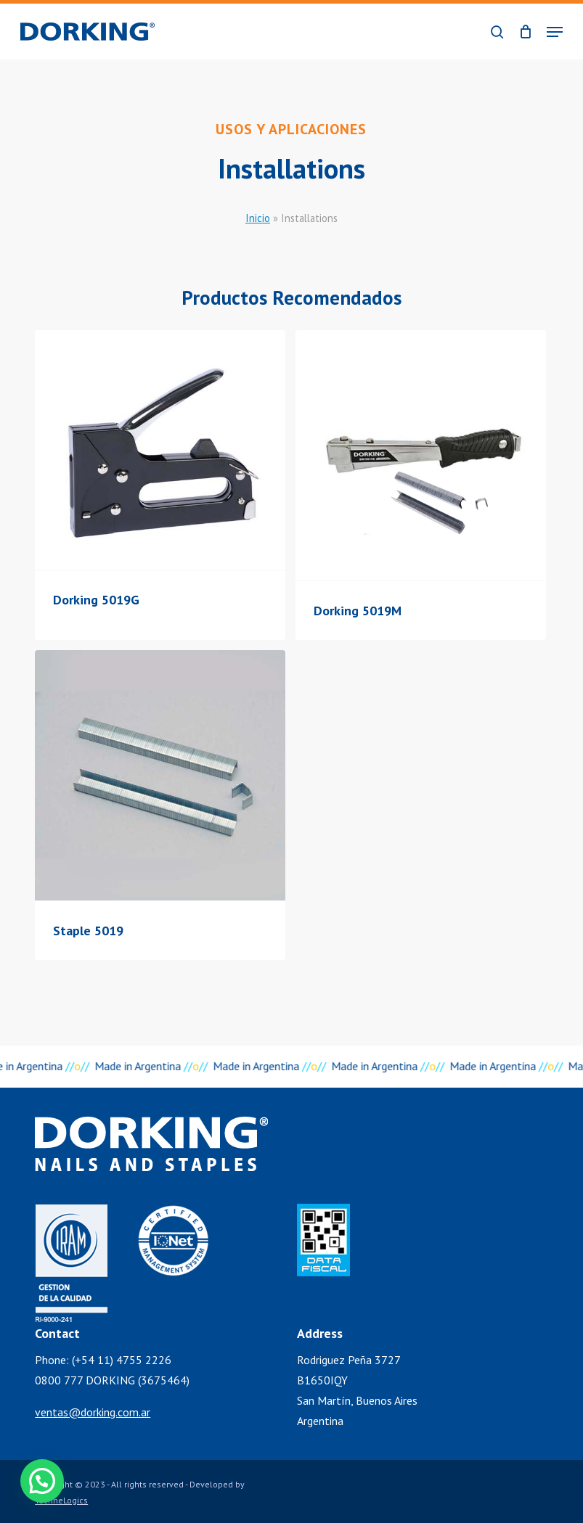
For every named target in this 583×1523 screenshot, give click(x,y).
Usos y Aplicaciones (291, 129)
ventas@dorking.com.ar (92, 1412)
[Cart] (525, 31)
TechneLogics (61, 1500)
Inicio (257, 218)
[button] (555, 32)
